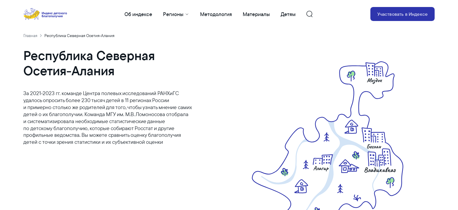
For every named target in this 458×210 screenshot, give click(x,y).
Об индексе (138, 14)
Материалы (256, 14)
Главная (30, 35)
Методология (216, 14)
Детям (288, 14)
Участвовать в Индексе (402, 14)
